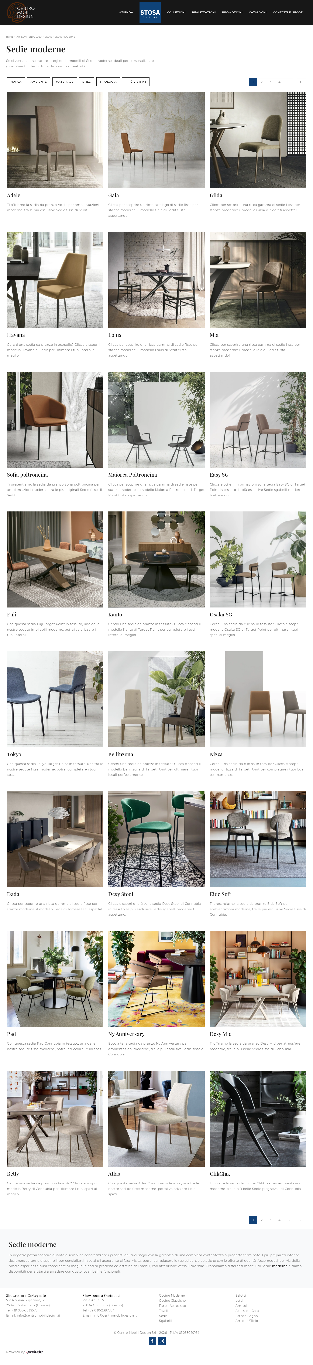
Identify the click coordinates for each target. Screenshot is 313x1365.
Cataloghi (257, 12)
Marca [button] (16, 81)
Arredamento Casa (29, 36)
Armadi (241, 1306)
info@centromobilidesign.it (39, 1315)
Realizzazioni (204, 12)
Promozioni (232, 12)
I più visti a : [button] (135, 81)
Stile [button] (86, 81)
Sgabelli (165, 1321)
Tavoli (163, 1311)
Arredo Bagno (246, 1316)
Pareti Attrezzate (172, 1306)
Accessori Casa (247, 1311)
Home (10, 36)
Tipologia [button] (108, 81)
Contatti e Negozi (288, 12)
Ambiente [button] (39, 81)
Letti (239, 1301)
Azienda (126, 12)
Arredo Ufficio (246, 1321)
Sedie (48, 36)
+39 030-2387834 (101, 1310)
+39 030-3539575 (24, 1310)
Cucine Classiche (172, 1301)
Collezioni (176, 12)
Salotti (240, 1295)
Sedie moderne (65, 36)
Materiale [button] (65, 81)
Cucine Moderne (172, 1295)
